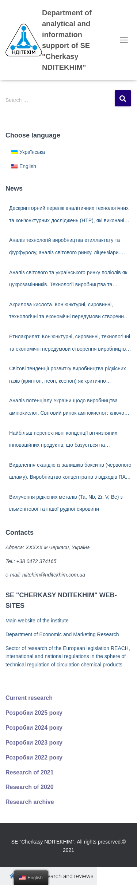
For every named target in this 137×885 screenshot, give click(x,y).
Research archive (29, 802)
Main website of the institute (37, 620)
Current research (29, 698)
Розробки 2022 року (33, 757)
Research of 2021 (29, 772)
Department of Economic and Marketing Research (62, 634)
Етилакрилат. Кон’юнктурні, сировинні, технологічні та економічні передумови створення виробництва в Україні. (69, 344)
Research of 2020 (29, 787)
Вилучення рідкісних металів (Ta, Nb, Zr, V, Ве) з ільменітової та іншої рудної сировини (66, 503)
